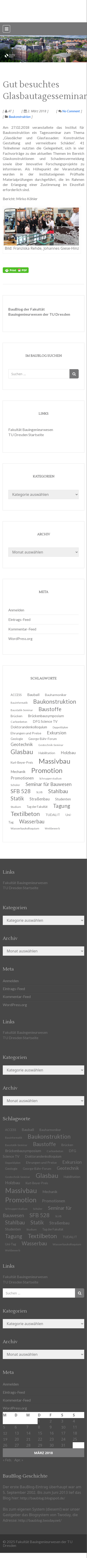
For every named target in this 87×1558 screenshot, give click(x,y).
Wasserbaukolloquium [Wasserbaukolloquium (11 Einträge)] (25, 828)
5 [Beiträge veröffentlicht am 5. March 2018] (4, 1427)
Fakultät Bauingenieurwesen (30, 429)
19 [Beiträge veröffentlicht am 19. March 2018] (5, 1439)
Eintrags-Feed (19, 619)
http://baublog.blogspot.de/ (42, 1498)
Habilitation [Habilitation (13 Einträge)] (72, 1177)
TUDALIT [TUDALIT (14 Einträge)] (52, 815)
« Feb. (7, 1460)
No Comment (69, 111)
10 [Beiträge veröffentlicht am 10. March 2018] (63, 1427)
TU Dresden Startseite (26, 434)
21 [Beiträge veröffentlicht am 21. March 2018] (28, 1439)
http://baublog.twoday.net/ (40, 1520)
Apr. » (18, 1460)
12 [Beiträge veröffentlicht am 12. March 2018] (5, 1433)
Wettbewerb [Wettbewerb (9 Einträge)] (52, 828)
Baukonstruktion (19, 117)
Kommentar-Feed (22, 629)
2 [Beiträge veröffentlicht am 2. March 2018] (51, 1421)
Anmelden (16, 610)
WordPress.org (20, 638)
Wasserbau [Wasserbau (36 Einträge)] (34, 1243)
